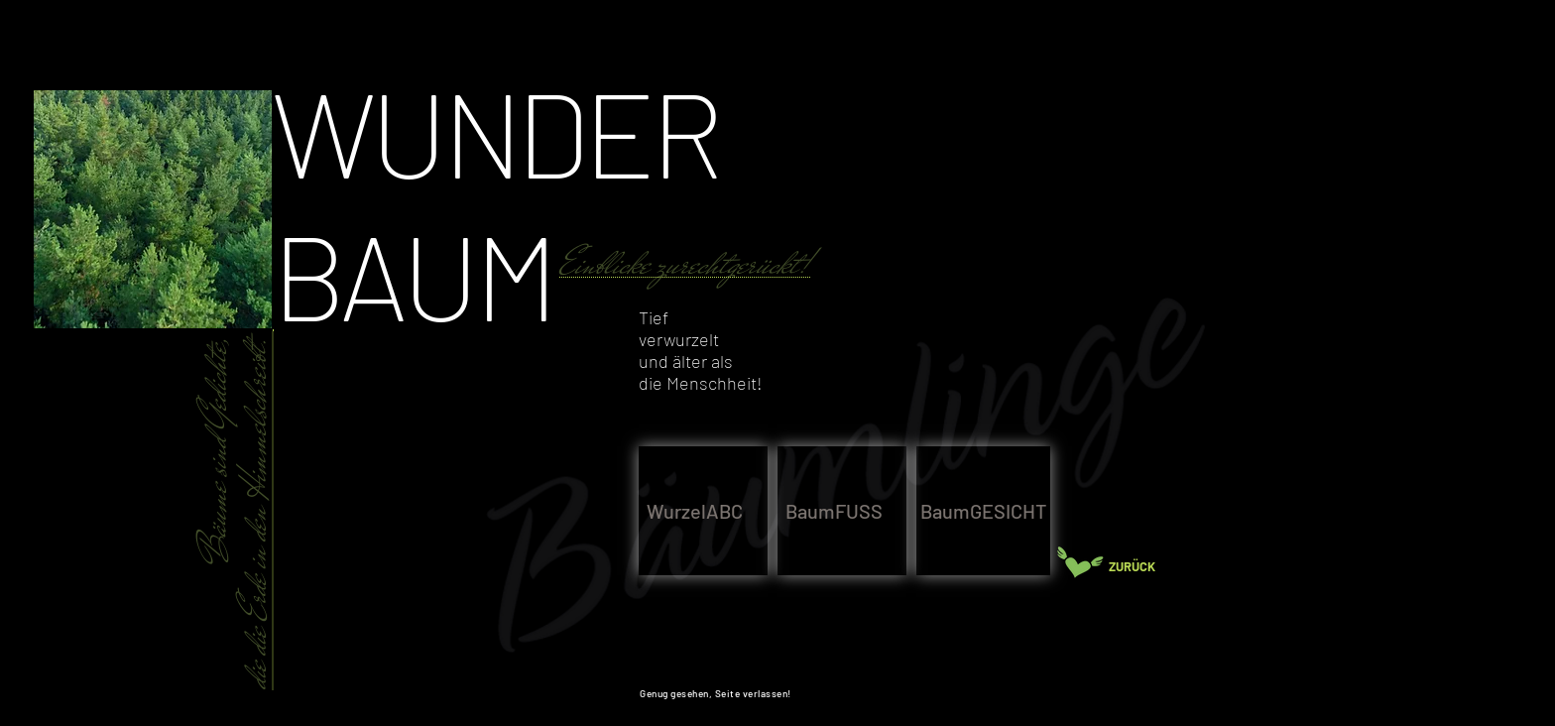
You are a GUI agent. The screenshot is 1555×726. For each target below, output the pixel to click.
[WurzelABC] (703, 510)
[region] (863, 287)
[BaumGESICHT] (983, 510)
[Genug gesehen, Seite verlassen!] (719, 692)
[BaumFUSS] (842, 510)
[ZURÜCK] (1140, 566)
